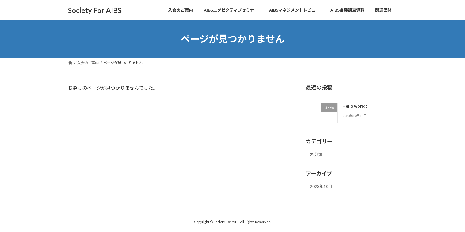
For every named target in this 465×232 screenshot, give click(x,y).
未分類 (316, 154)
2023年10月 (321, 186)
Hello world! (355, 105)
